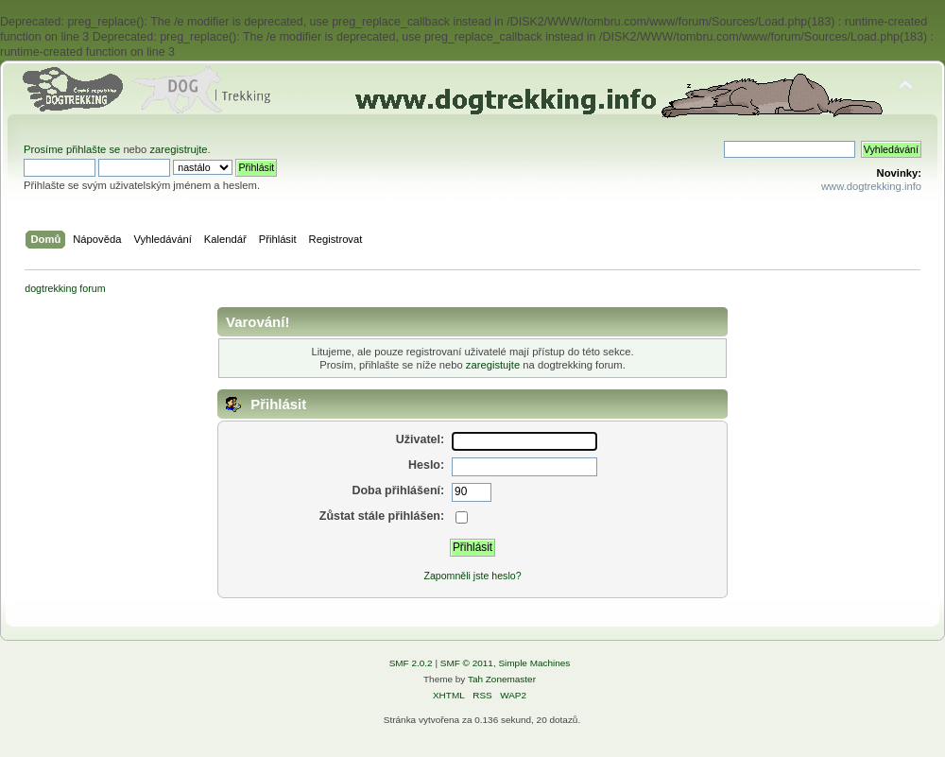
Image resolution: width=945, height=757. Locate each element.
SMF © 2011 (466, 663)
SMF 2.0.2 (411, 663)
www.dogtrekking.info (871, 186)
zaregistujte (493, 364)
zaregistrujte (178, 149)
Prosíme (45, 149)
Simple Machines (534, 663)
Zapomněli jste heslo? (472, 575)
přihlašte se (93, 149)
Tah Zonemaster (502, 679)
